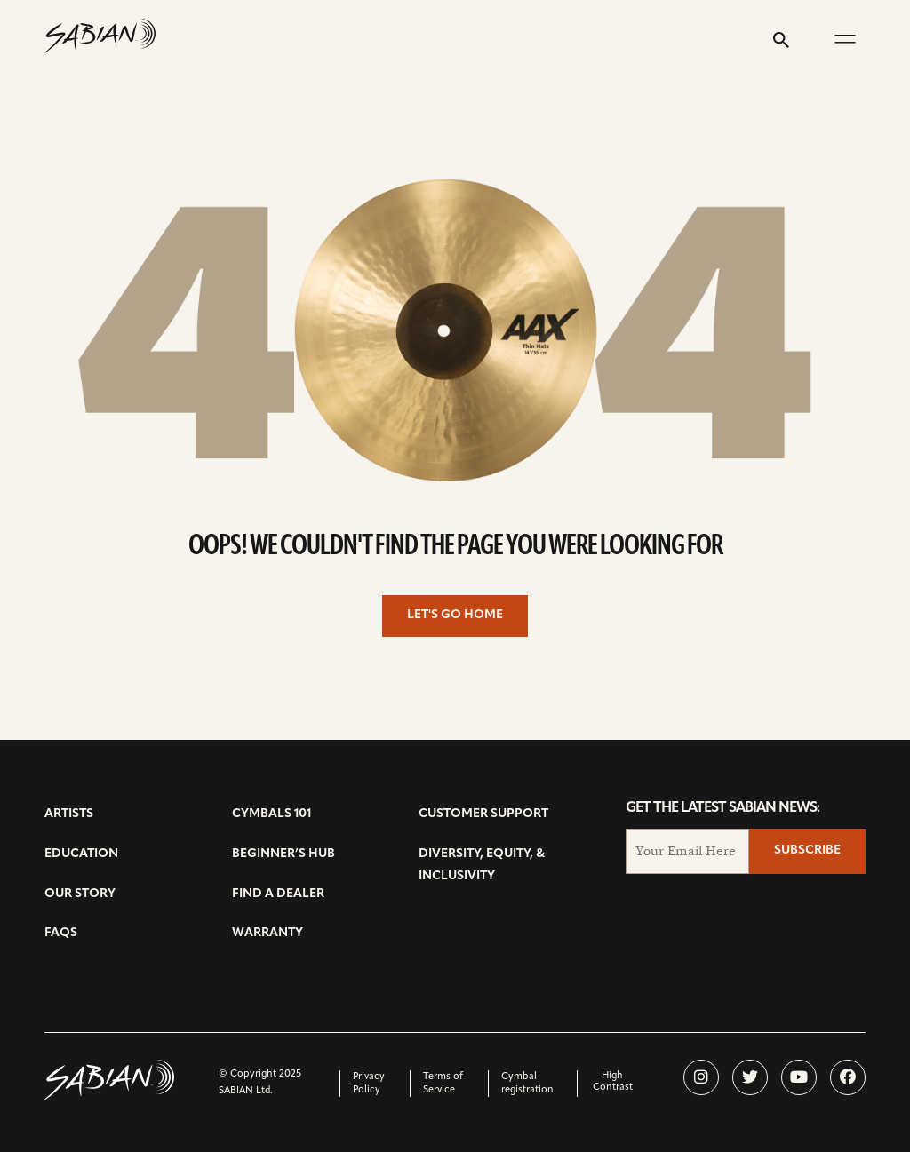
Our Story (80, 894)
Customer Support (483, 814)
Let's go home (455, 615)
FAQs (60, 933)
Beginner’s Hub (283, 854)
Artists (68, 814)
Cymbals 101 (271, 814)
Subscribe (807, 850)
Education (81, 854)
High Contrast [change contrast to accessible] (613, 1081)
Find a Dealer (278, 894)
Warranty (267, 933)
